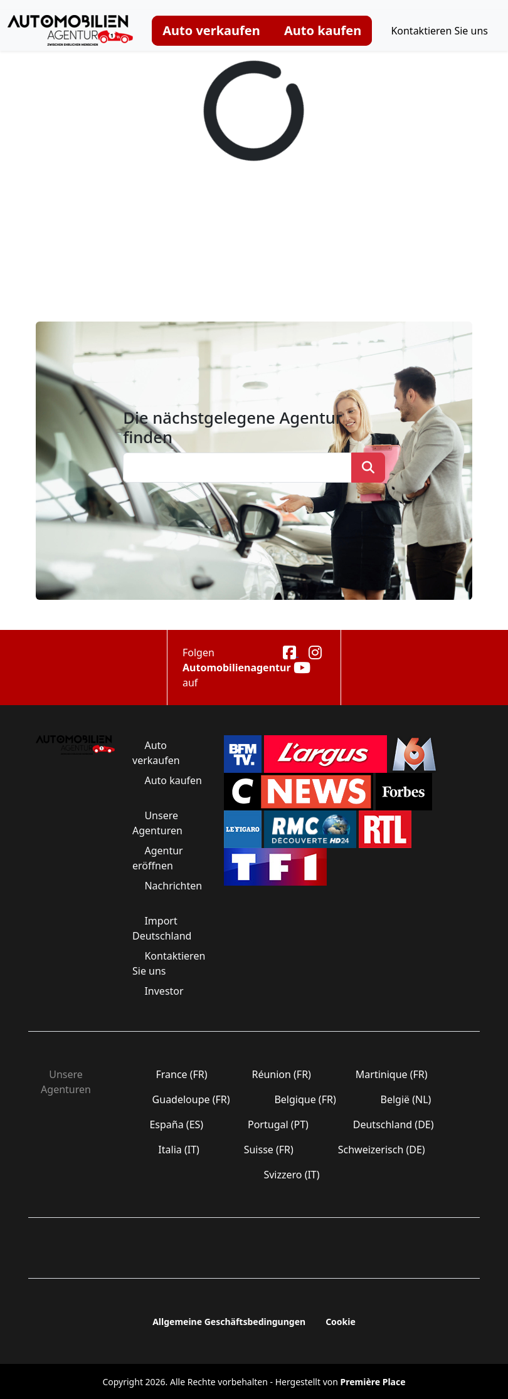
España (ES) (176, 1124)
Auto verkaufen (211, 30)
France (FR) (181, 1074)
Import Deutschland (163, 928)
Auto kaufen (322, 30)
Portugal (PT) (278, 1124)
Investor (164, 991)
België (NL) (405, 1099)
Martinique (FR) (391, 1074)
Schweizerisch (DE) (382, 1149)
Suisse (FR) (269, 1149)
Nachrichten (172, 886)
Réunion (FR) (281, 1074)
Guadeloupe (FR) (190, 1099)
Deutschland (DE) (394, 1124)
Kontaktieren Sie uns (439, 31)
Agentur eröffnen (157, 858)
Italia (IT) (179, 1149)
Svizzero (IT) (291, 1175)
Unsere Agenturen (158, 823)
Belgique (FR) (305, 1099)
